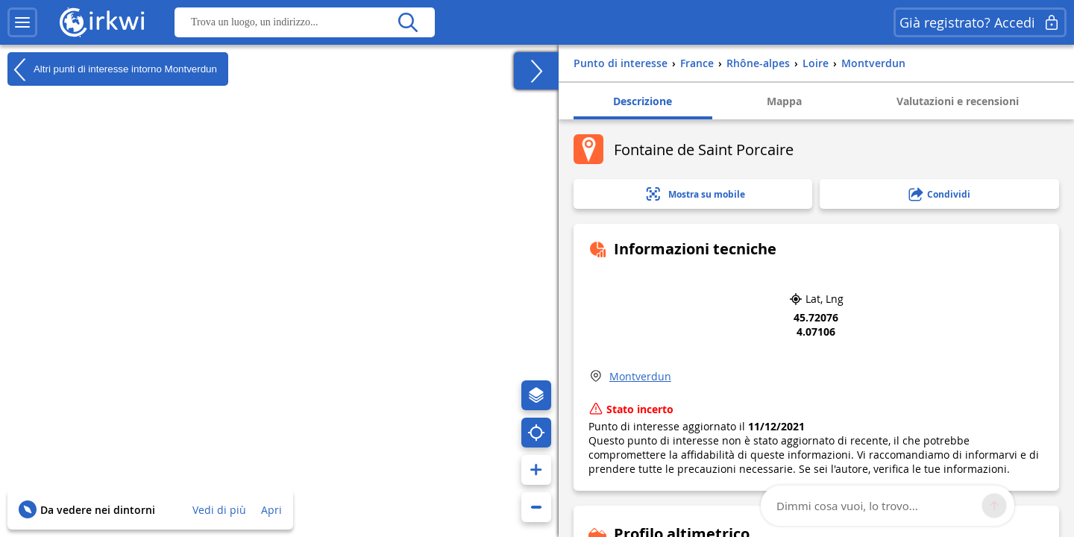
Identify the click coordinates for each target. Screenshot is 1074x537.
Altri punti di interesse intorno (112, 69)
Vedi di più (219, 510)
